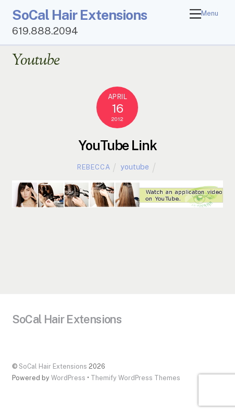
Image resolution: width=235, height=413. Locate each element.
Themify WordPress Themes (135, 378)
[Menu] (204, 14)
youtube (134, 166)
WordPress (68, 378)
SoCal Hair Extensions (53, 366)
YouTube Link (117, 145)
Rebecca (93, 167)
